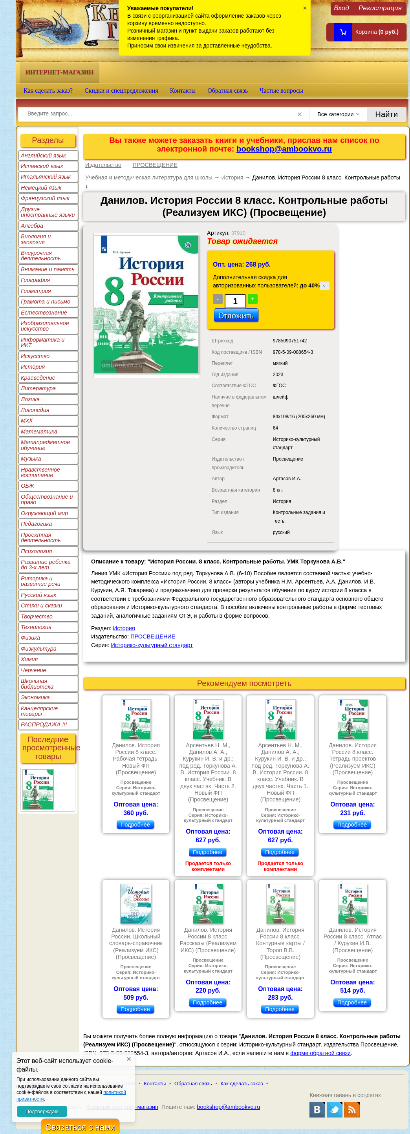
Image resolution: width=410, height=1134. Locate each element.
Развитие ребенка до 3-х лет (46, 565)
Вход (341, 7)
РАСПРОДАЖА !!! (44, 724)
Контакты (183, 90)
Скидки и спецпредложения (121, 90)
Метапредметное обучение (45, 445)
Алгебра (32, 226)
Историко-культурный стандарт (151, 645)
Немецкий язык (41, 188)
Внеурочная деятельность (41, 256)
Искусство (35, 356)
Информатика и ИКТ (42, 342)
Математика (39, 431)
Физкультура (39, 649)
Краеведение (38, 378)
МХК (27, 420)
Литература (38, 388)
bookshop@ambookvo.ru (284, 148)
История (33, 367)
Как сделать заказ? (48, 90)
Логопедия (35, 410)
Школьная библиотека (37, 684)
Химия (29, 659)
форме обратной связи (320, 1053)
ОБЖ (27, 486)
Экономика (35, 697)
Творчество (37, 616)
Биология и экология (36, 239)
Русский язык (38, 595)
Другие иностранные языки (48, 212)
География (35, 280)
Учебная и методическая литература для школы (148, 177)
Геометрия (36, 291)
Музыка (31, 458)
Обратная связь (227, 90)
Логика (30, 399)
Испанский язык (42, 166)
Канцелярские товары (39, 711)
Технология (36, 627)
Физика (30, 638)
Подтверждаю (42, 1111)
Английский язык (43, 155)
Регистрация (380, 7)
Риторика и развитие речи (40, 581)
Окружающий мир (44, 513)
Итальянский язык (46, 177)
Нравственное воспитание (40, 472)
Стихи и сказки (41, 605)
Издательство (103, 165)
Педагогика (36, 524)
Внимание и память (48, 269)
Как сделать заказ (242, 1083)
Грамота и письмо (45, 301)
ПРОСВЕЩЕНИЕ (155, 165)
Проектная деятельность (41, 537)
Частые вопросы (281, 90)
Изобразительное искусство (45, 326)
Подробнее (135, 824)
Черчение (33, 670)
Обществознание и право (47, 499)
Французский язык (45, 198)
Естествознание (44, 312)
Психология (36, 551)
